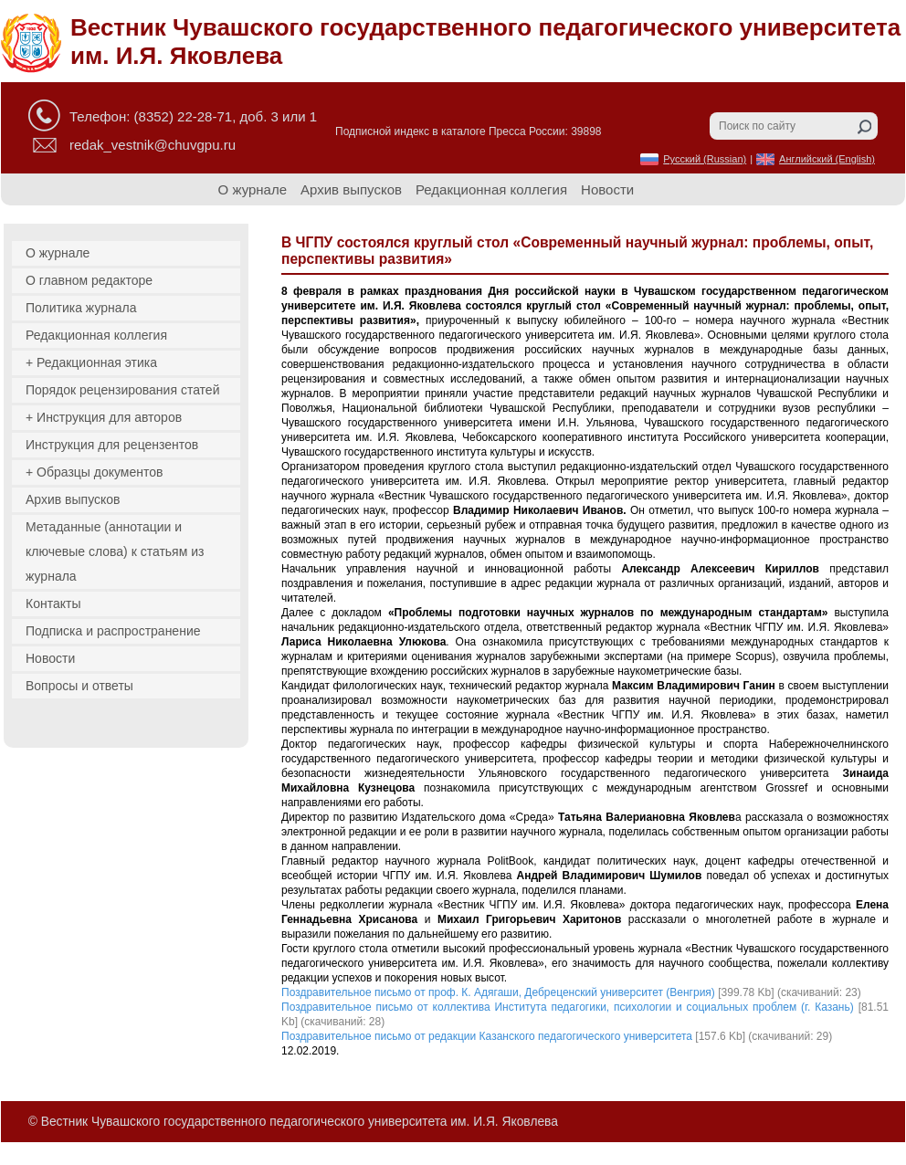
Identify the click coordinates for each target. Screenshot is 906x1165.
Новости (607, 190)
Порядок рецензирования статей (122, 390)
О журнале (252, 190)
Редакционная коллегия (491, 190)
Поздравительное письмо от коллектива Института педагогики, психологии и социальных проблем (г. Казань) (567, 1007)
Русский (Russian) (704, 158)
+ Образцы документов (94, 472)
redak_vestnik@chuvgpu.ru (152, 144)
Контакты (53, 603)
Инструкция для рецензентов (112, 444)
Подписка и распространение (113, 631)
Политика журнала (81, 307)
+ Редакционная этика (91, 362)
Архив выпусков (351, 190)
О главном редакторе (89, 280)
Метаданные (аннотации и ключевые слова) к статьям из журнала (115, 551)
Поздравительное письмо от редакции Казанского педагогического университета (486, 1036)
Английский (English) (827, 158)
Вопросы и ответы (79, 685)
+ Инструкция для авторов (104, 417)
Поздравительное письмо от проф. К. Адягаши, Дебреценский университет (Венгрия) (498, 992)
